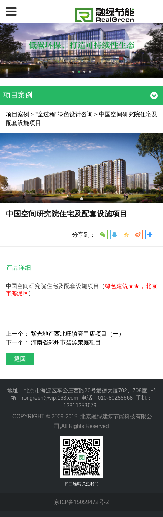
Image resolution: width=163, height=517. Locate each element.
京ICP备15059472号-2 (81, 502)
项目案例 (17, 114)
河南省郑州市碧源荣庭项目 (66, 342)
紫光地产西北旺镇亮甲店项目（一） (77, 333)
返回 (20, 359)
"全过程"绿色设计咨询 (64, 114)
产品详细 (18, 267)
